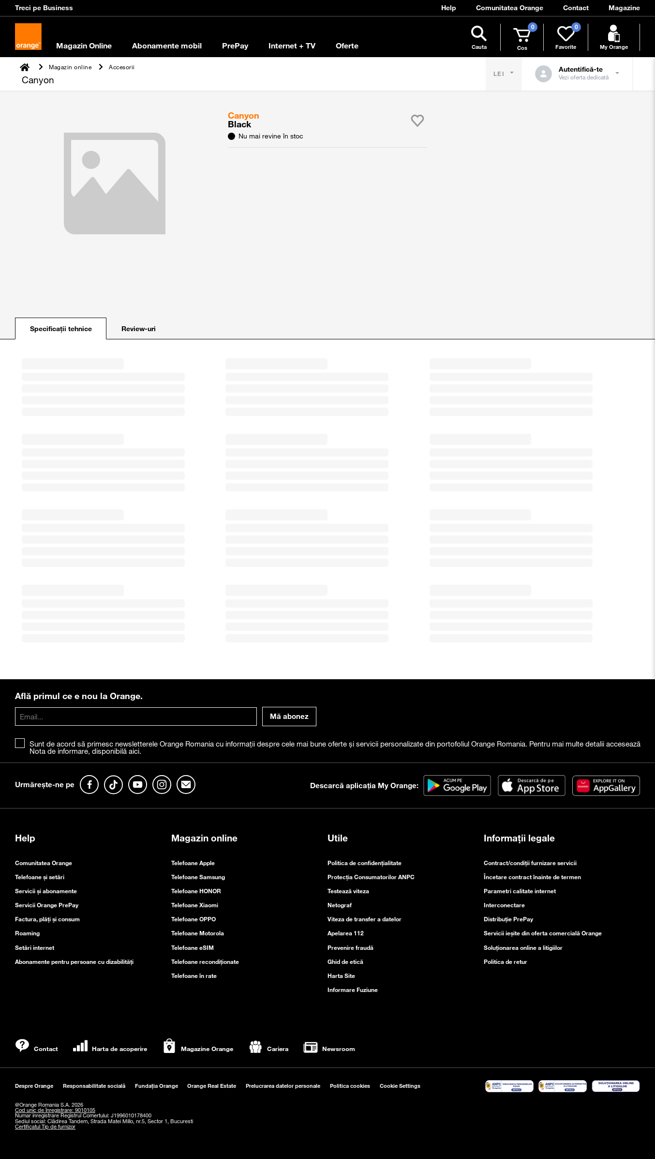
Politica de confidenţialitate (365, 863)
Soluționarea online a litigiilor (523, 947)
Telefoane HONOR (196, 891)
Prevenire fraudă (350, 947)
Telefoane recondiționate (205, 961)
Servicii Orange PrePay (46, 905)
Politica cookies (350, 1085)
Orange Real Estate (211, 1085)
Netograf (340, 905)
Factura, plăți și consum (47, 919)
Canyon (245, 115)
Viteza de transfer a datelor (365, 919)
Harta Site (341, 975)
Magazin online (204, 838)
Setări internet (34, 947)
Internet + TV (291, 45)
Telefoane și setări (39, 877)
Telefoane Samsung (198, 877)
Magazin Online (84, 45)
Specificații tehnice (61, 328)
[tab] (60, 328)
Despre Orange (34, 1085)
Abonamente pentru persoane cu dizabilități (74, 961)
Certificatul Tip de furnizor (45, 1126)
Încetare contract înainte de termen (532, 877)
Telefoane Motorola (197, 933)
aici (134, 751)
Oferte (347, 45)
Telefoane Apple (193, 863)
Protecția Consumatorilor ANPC (371, 877)
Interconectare (504, 905)
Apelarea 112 (346, 933)
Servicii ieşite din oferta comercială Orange (543, 933)
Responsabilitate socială (94, 1085)
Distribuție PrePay (508, 919)
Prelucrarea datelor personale (283, 1085)
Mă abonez (289, 716)
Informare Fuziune (353, 989)
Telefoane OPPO (193, 919)
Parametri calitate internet (520, 891)
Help (25, 838)
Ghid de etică (345, 961)
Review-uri (138, 328)
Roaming (27, 933)
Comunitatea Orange (43, 863)
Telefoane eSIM (192, 947)
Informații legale (519, 838)
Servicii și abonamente (46, 891)
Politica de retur (505, 961)
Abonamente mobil (167, 45)
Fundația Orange (156, 1085)
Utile (338, 838)
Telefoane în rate (194, 975)
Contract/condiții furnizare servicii (530, 863)
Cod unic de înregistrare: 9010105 (55, 1110)
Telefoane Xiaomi (194, 905)
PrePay (235, 45)
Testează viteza (348, 891)
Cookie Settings (400, 1085)
